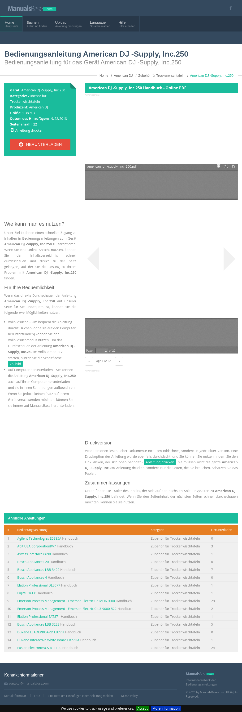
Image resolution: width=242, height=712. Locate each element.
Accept (142, 708)
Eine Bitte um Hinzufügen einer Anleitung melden (80, 696)
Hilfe (122, 22)
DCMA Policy (129, 696)
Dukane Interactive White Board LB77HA (48, 640)
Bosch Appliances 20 (33, 562)
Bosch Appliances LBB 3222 (38, 624)
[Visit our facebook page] (229, 8)
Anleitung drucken (29, 130)
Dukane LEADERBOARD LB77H (40, 632)
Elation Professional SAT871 (38, 616)
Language (98, 22)
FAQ (37, 696)
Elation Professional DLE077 (38, 585)
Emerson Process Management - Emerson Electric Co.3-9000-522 (67, 608)
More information (166, 708)
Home (9, 22)
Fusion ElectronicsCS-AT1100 (39, 647)
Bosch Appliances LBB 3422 (38, 569)
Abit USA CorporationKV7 (36, 546)
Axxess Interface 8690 (34, 554)
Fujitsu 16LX (26, 593)
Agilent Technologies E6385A (39, 538)
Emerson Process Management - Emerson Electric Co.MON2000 (66, 601)
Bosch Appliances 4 (32, 577)
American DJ (38, 107)
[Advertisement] (40, 190)
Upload (60, 22)
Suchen (32, 22)
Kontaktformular (15, 696)
